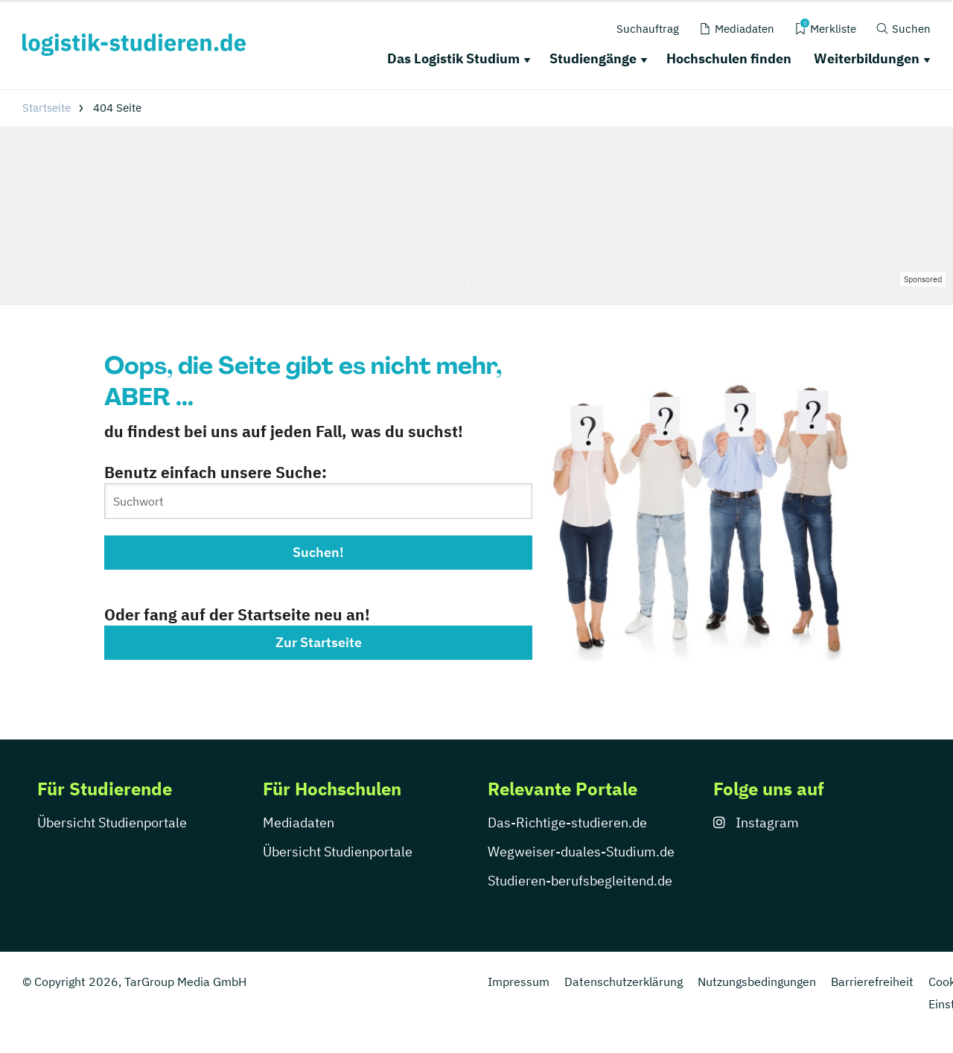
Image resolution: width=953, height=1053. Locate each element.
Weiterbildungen (866, 58)
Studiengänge (593, 58)
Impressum (518, 981)
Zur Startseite (318, 642)
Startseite (46, 108)
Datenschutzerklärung (623, 981)
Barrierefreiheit (872, 981)
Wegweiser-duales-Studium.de (581, 851)
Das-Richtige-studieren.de (567, 822)
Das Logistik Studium (453, 58)
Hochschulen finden (728, 58)
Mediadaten (298, 822)
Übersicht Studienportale (112, 822)
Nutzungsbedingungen (757, 981)
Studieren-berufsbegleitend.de (580, 880)
